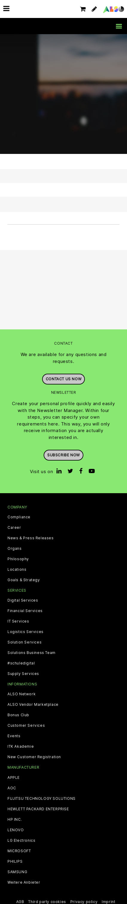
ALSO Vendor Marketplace (33, 704)
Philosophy (18, 559)
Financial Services (25, 611)
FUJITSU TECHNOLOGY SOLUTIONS (41, 799)
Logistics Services (25, 632)
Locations (16, 569)
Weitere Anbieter (23, 882)
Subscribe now (63, 455)
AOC (11, 788)
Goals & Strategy (23, 580)
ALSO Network (21, 694)
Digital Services (22, 600)
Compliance (18, 517)
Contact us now (63, 379)
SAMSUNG (17, 872)
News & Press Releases (30, 538)
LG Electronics (21, 840)
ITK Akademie (20, 746)
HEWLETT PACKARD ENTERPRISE (38, 809)
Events (14, 736)
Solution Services (24, 642)
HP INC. (14, 819)
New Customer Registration (34, 757)
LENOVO (15, 830)
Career (14, 528)
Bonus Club (18, 715)
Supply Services (23, 674)
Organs (14, 548)
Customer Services (26, 725)
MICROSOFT (19, 851)
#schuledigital (21, 663)
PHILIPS (14, 861)
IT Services (18, 621)
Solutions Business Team (31, 653)
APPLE (13, 778)
